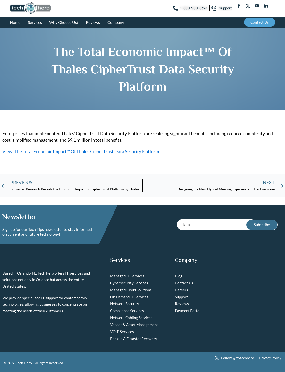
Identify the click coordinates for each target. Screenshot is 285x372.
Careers (181, 290)
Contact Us (184, 283)
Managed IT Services (127, 276)
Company (115, 22)
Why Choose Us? (63, 22)
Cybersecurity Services (129, 283)
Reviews (93, 22)
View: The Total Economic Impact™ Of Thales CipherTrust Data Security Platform (80, 151)
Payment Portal (187, 310)
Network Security (124, 303)
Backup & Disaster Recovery (133, 338)
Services (35, 22)
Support (181, 297)
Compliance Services (127, 310)
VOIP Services (122, 331)
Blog (178, 276)
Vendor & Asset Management (134, 324)
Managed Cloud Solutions (131, 290)
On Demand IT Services (129, 297)
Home (15, 22)
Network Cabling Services (131, 317)
